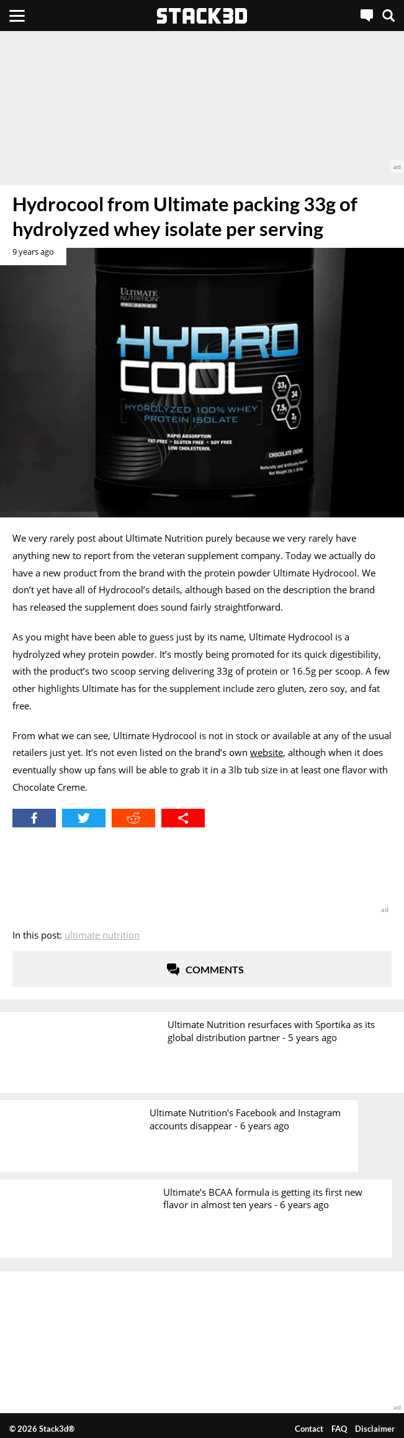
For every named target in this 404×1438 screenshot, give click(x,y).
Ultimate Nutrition (102, 935)
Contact (309, 1429)
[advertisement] (202, 102)
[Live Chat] (367, 15)
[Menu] (17, 15)
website (266, 752)
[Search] (388, 15)
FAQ (339, 1429)
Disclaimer (375, 1429)
